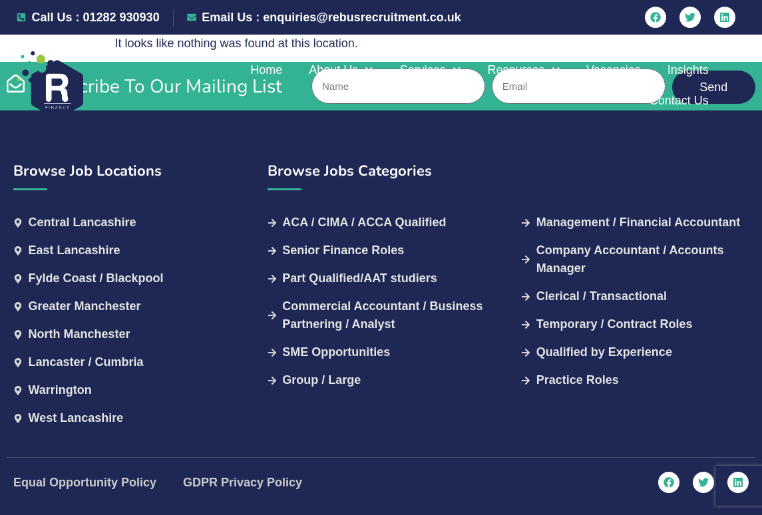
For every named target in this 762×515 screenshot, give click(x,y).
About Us (278, 85)
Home (204, 85)
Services (368, 85)
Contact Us (702, 85)
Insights (625, 85)
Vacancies (551, 85)
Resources (461, 85)
